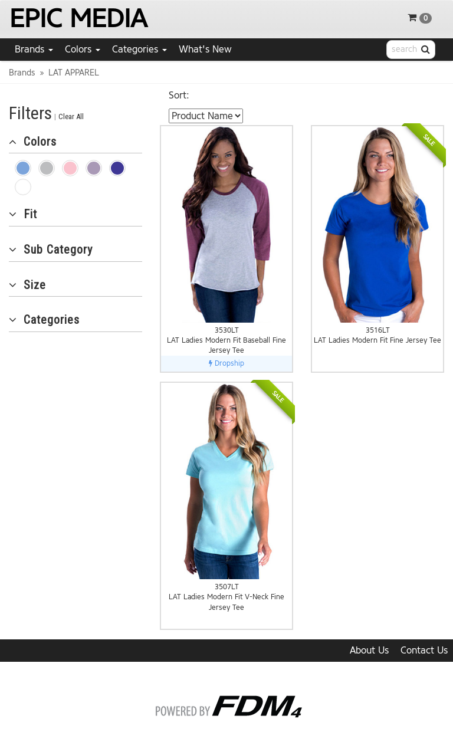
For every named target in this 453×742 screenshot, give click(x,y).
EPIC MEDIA (78, 18)
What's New (205, 49)
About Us (369, 650)
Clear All (71, 116)
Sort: (179, 95)
